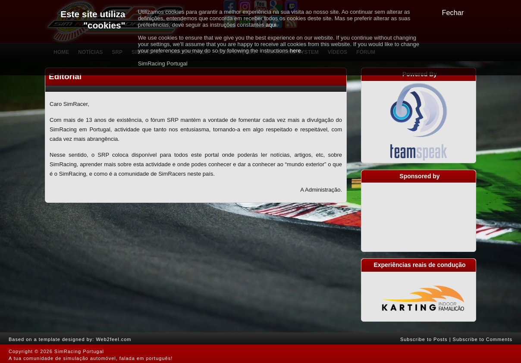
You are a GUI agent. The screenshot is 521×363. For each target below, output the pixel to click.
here (295, 50)
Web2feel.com (113, 339)
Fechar (453, 12)
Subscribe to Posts (424, 339)
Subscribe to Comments (482, 339)
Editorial (65, 76)
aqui (271, 25)
